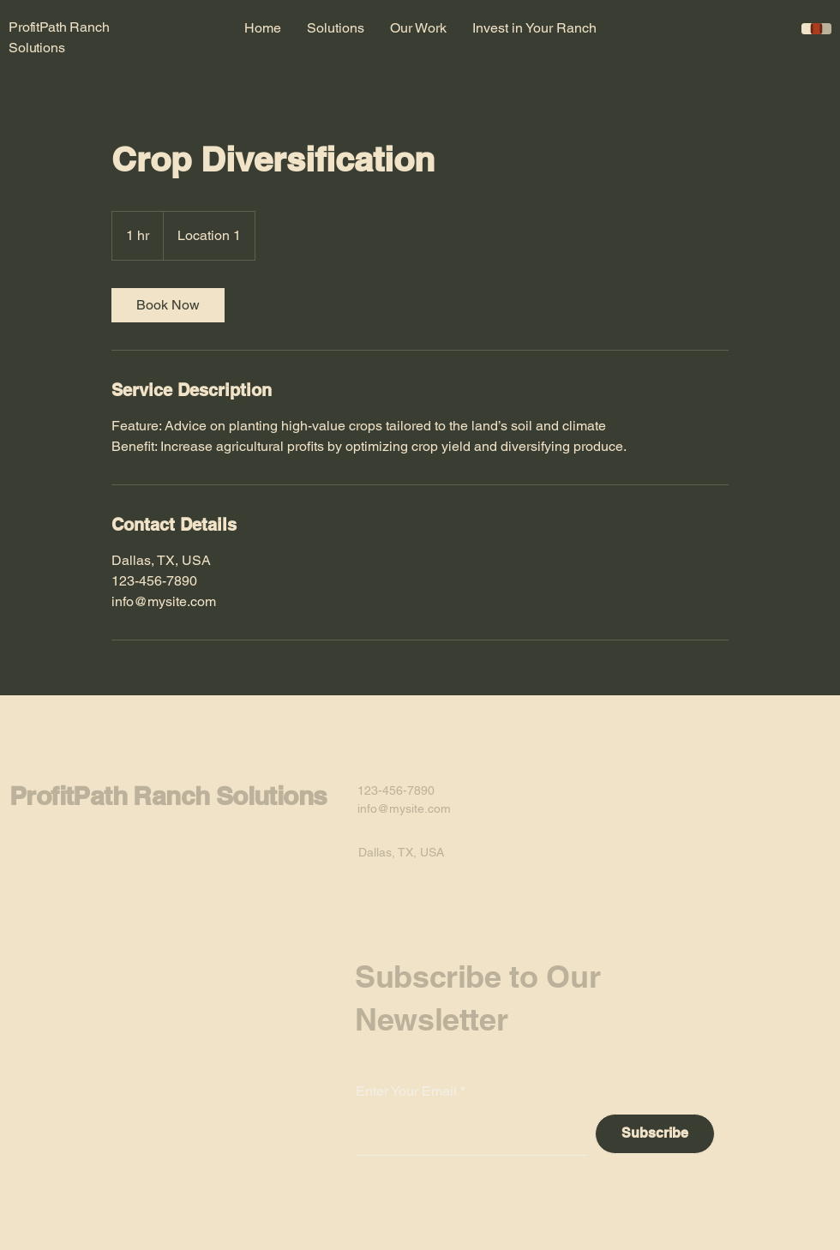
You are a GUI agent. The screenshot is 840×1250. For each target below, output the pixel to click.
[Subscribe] (655, 1134)
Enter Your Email (406, 1091)
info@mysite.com (404, 808)
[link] (168, 305)
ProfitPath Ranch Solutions (168, 795)
